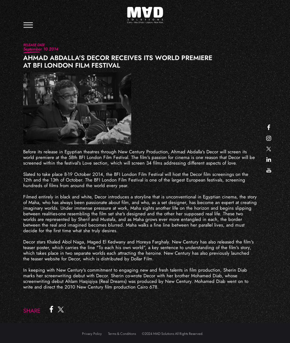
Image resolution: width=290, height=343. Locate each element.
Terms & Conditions (122, 333)
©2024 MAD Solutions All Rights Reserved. (172, 333)
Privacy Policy (92, 333)
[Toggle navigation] (28, 25)
